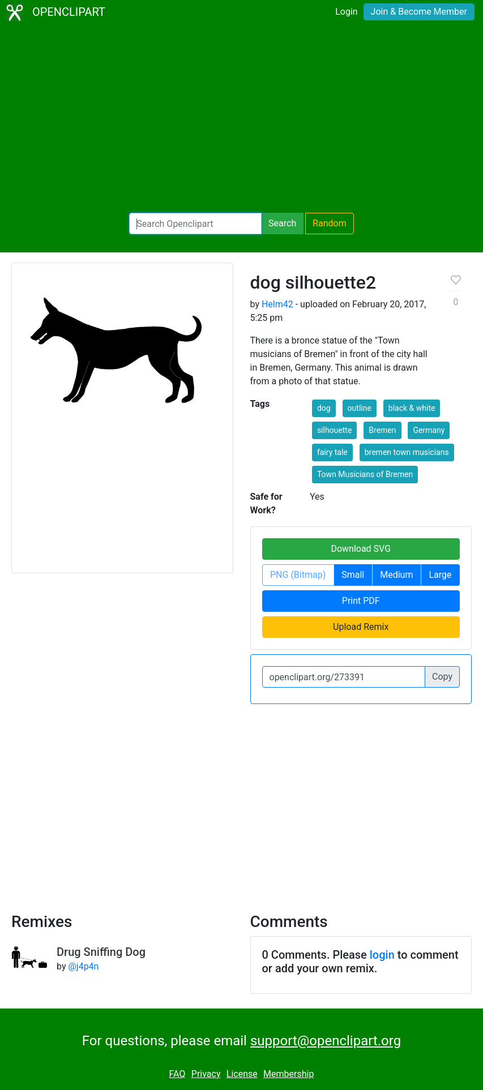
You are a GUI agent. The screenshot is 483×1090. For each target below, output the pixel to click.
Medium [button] (396, 574)
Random (330, 223)
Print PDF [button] (361, 600)
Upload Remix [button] (360, 626)
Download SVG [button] (361, 548)
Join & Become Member (419, 11)
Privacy (206, 1073)
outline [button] (359, 408)
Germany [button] (428, 430)
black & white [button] (411, 408)
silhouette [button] (334, 430)
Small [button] (352, 574)
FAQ (177, 1073)
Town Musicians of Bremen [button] (365, 474)
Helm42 (277, 304)
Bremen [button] (382, 430)
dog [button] (324, 408)
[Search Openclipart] (195, 223)
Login (346, 11)
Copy (442, 676)
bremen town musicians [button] (407, 452)
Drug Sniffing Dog (101, 952)
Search (282, 223)
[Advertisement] (241, 119)
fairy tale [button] (332, 452)
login (382, 955)
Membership (288, 1073)
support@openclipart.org (325, 1041)
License (242, 1073)
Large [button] (440, 574)
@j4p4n (83, 966)
